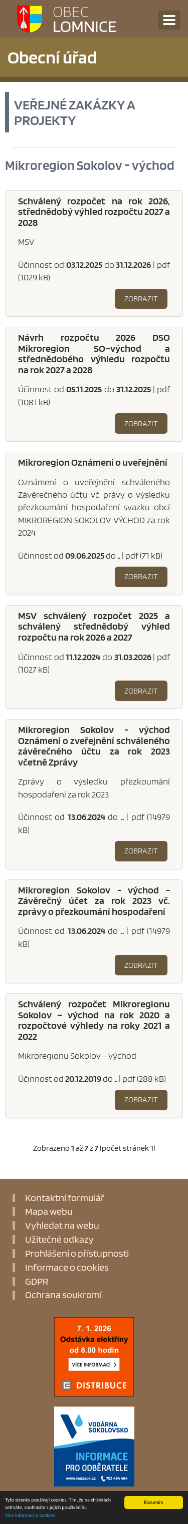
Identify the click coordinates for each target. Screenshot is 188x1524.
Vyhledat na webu (62, 1225)
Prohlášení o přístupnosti (77, 1253)
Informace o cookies (67, 1267)
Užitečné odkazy (59, 1239)
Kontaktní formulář (64, 1198)
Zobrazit (141, 298)
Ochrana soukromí (63, 1295)
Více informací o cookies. (30, 1515)
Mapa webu (49, 1211)
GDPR (37, 1281)
